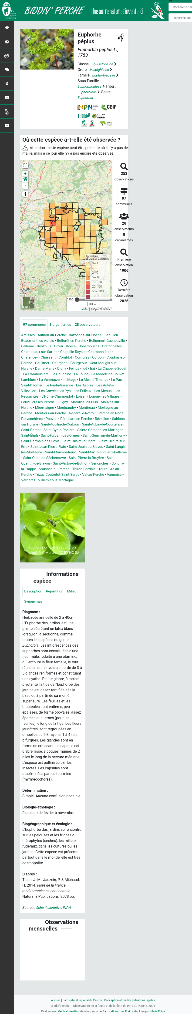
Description (33, 603)
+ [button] (25, 173)
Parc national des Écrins (118, 1011)
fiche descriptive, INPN (54, 919)
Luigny (113, 402)
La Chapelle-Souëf (38, 374)
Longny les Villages (51, 402)
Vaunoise (67, 486)
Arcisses (28, 335)
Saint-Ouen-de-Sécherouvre (86, 463)
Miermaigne (97, 408)
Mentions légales (146, 1000)
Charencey (57, 357)
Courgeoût (115, 363)
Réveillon (80, 424)
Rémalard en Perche (53, 424)
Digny (91, 368)
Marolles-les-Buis (35, 408)
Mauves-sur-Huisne (68, 408)
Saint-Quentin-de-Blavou (71, 469)
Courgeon (96, 363)
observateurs (90, 324)
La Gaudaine (95, 374)
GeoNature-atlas (67, 1011)
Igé (115, 368)
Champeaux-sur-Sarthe (64, 352)
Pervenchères (106, 419)
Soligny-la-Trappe (71, 474)
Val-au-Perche (45, 486)
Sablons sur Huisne (106, 424)
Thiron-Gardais (33, 480)
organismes (62, 324)
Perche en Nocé (80, 419)
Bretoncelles (31, 352)
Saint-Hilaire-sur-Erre (38, 452)
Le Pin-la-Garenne (101, 385)
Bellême (50, 346)
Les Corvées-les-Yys (89, 391)
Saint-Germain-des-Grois (59, 447)
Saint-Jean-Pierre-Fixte (76, 452)
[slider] (77, 299)
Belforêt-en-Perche (73, 341)
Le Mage (109, 380)
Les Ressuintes (69, 396)
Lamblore (66, 380)
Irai (123, 368)
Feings (104, 368)
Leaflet (84, 309)
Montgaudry (31, 413)
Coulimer (77, 363)
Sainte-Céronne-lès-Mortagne (94, 435)
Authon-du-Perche (53, 335)
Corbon (27, 363)
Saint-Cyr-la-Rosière (51, 435)
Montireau (52, 413)
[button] (25, 180)
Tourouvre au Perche (65, 480)
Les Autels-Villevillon (53, 391)
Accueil (54, 1000)
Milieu (74, 603)
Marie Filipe (159, 1011)
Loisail (26, 402)
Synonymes (33, 613)
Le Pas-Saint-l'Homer (67, 385)
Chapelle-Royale (98, 352)
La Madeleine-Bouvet (38, 380)
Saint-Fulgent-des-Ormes (62, 441)
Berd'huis (67, 346)
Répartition (56, 603)
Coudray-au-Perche (51, 363)
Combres (111, 357)
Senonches (45, 474)
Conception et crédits (118, 1000)
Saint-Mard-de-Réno (97, 458)
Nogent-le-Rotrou (50, 419)
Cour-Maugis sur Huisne (41, 368)
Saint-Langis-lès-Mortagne (57, 458)
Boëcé (95, 346)
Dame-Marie (74, 368)
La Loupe (116, 374)
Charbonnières (33, 357)
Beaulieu (115, 335)
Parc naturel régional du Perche (81, 1000)
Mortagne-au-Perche (81, 413)
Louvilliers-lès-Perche (87, 402)
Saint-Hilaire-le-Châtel (100, 447)
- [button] (25, 186)
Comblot (94, 357)
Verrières (84, 486)
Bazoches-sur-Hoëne (88, 335)
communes (35, 324)
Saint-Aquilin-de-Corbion (41, 430)
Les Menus (45, 396)
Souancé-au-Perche (104, 474)
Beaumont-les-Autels (38, 341)
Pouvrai (27, 424)
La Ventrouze (88, 380)
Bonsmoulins (114, 346)
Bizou (82, 346)
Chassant (76, 357)
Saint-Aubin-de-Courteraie (85, 430)
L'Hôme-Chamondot (101, 396)
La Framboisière (69, 374)
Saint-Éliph (30, 441)
